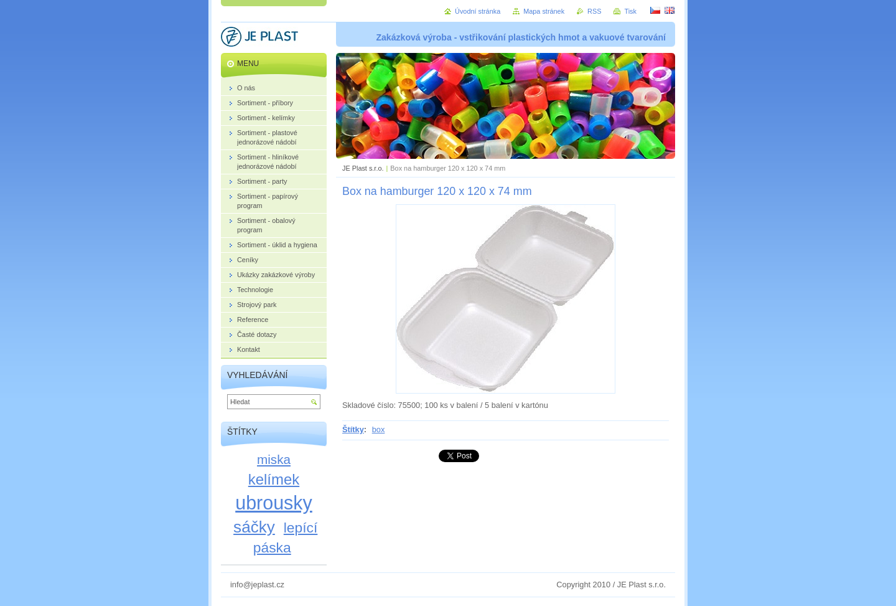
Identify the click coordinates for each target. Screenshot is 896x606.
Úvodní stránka (477, 11)
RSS (594, 11)
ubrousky (273, 502)
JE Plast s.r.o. (362, 168)
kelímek (273, 479)
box (378, 429)
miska (274, 459)
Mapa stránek (543, 11)
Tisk (630, 11)
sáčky (254, 527)
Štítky (353, 429)
